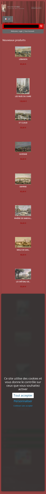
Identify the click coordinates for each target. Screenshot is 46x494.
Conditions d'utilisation (18, 488)
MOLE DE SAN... (23, 250)
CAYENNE (23, 154)
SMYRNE (23, 186)
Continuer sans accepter (23, 393)
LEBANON (23, 59)
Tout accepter (23, 383)
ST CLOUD (23, 123)
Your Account (29, 31)
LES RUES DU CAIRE (23, 96)
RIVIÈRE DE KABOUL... (23, 218)
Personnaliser (23, 389)
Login (21, 31)
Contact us (33, 488)
